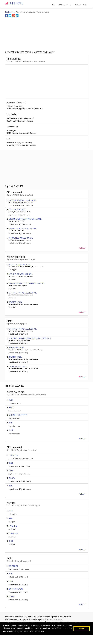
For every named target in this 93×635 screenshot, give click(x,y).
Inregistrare (80, 5)
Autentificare (65, 5)
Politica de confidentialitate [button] (33, 631)
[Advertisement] (23, 33)
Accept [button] (81, 629)
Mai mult (82, 248)
